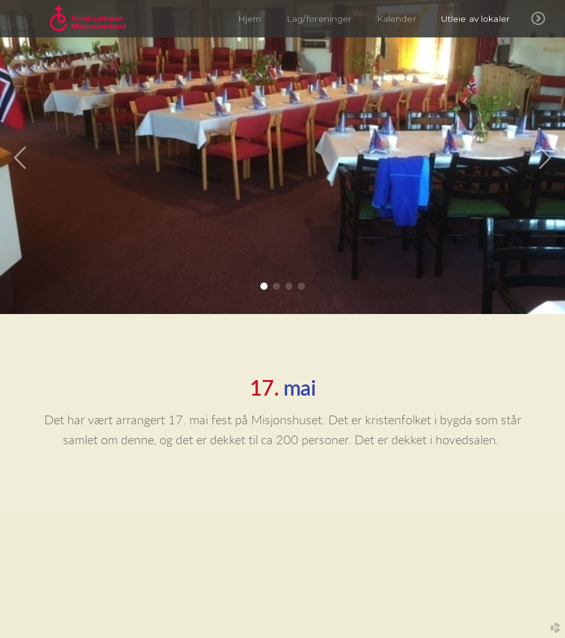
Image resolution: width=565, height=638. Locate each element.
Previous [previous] (20, 158)
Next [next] (544, 158)
